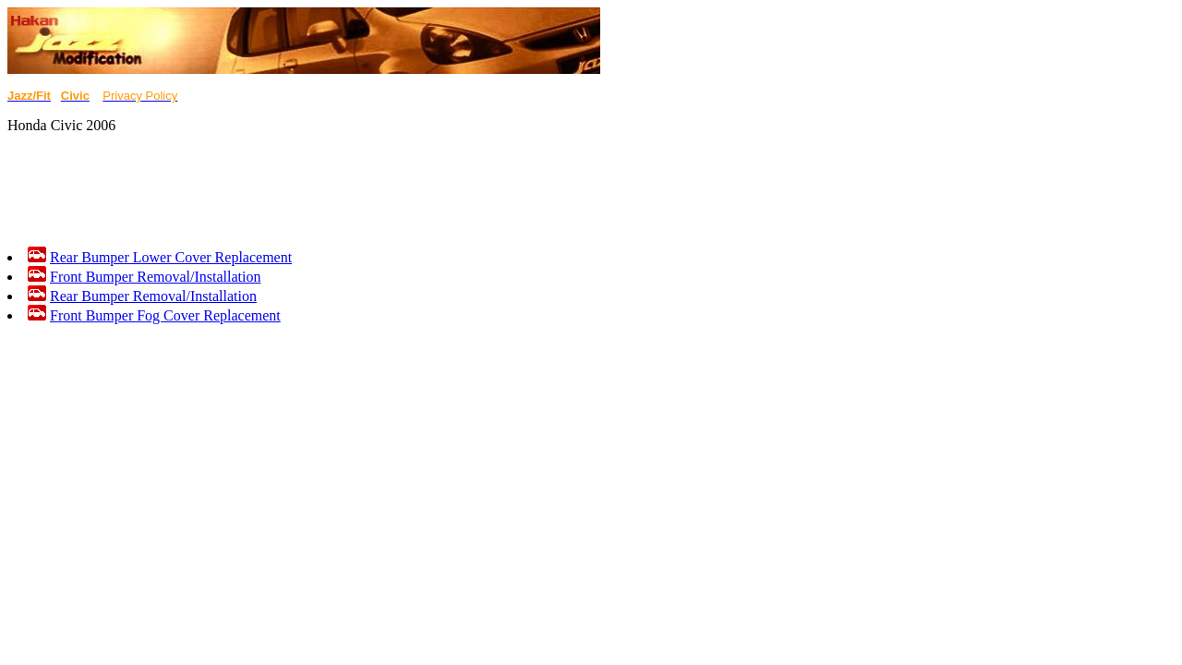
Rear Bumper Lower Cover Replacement (171, 257)
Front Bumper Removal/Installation (155, 276)
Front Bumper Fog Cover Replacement (165, 315)
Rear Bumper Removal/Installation (153, 296)
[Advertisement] (343, 190)
